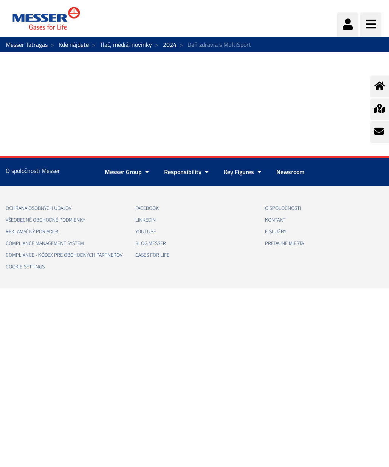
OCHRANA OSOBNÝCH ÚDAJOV (38, 208)
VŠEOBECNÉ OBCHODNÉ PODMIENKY (45, 220)
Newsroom (290, 171)
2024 (170, 44)
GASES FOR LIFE (152, 255)
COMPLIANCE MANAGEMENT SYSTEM (45, 243)
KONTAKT (275, 220)
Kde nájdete (74, 44)
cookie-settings (25, 267)
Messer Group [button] (127, 171)
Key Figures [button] (242, 171)
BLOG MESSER (150, 243)
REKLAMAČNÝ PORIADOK (32, 232)
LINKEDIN (145, 220)
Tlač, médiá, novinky (126, 44)
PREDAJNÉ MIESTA (284, 243)
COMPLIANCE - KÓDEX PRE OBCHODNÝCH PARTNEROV (64, 255)
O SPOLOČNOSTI (283, 208)
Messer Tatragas (27, 44)
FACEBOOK (147, 208)
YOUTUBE (145, 232)
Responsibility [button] (186, 171)
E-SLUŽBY (275, 232)
